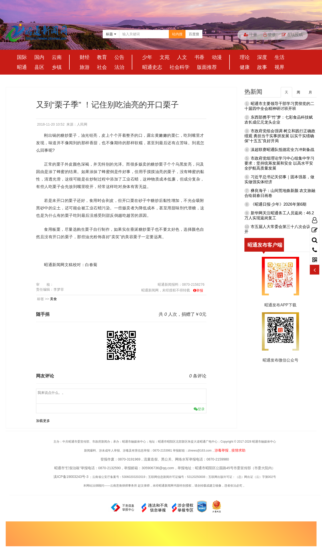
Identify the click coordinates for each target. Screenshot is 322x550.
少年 (147, 57)
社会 (102, 67)
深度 (262, 57)
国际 (22, 57)
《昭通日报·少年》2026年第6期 (279, 204)
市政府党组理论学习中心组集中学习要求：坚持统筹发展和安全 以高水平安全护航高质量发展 (279, 163)
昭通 (22, 67)
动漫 (217, 57)
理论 (245, 57)
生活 (279, 57)
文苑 (165, 57)
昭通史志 (152, 67)
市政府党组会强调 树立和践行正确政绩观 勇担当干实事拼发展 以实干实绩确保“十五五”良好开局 (279, 136)
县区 (39, 67)
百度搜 (194, 34)
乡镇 (57, 67)
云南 (57, 57)
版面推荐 (207, 67)
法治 (119, 67)
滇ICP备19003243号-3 (70, 477)
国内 (39, 57)
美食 (53, 299)
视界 (279, 67)
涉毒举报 (222, 450)
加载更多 (43, 421)
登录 (269, 35)
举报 (199, 290)
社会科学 (179, 67)
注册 (250, 35)
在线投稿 (292, 35)
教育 (102, 57)
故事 (262, 67)
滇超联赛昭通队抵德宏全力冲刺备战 (282, 149)
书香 (199, 57)
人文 (182, 57)
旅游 (85, 67)
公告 (119, 57)
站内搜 (177, 34)
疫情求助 (238, 450)
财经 (85, 57)
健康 (245, 67)
